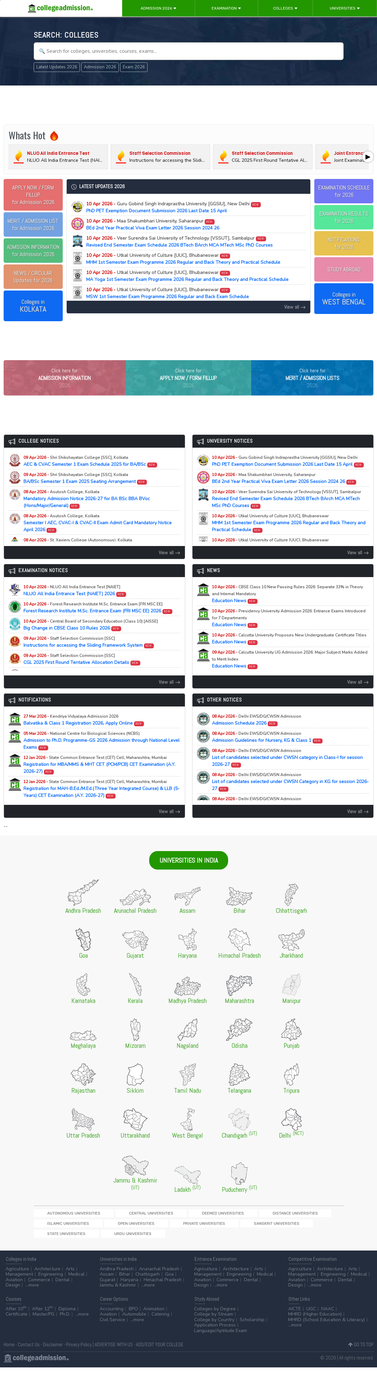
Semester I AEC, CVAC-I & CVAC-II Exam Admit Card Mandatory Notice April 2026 (97, 536)
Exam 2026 (134, 67)
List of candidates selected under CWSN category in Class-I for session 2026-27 (287, 771)
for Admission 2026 (33, 195)
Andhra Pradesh (117, 1274)
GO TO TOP (361, 1350)
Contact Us (29, 1350)
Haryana (129, 1285)
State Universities (152, 1238)
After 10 (16, 1314)
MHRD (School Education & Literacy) (326, 1325)
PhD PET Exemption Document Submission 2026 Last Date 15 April (173, 207)
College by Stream (213, 1320)
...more (32, 1290)
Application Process (215, 1330)
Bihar (124, 1280)
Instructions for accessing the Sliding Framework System (88, 655)
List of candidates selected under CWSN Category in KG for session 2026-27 (290, 795)
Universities (345, 8)
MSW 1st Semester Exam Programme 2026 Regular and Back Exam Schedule (167, 293)
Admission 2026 (159, 8)
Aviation (14, 1285)
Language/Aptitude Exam (220, 1336)
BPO (133, 1314)
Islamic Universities (264, 1227)
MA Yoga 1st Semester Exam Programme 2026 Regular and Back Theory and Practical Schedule (187, 276)
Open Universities (308, 1227)
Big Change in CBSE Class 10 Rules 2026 (90, 638)
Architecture (47, 1274)
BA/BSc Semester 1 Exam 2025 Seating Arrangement (85, 492)
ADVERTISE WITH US (114, 1350)
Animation (153, 1314)
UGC (311, 1314)
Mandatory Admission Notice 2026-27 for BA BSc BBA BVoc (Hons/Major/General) (86, 512)
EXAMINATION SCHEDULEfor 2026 (344, 191)
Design (13, 1290)
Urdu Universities (196, 1238)
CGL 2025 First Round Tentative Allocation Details (82, 673)
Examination (226, 8)
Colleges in (33, 306)
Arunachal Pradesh (159, 1274)
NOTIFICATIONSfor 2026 (344, 243)
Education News (287, 607)
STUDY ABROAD (343, 269)
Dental (62, 1285)
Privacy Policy (79, 1350)
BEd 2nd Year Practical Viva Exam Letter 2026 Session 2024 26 (152, 224)
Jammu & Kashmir (118, 1290)
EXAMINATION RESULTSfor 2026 (344, 217)
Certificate (16, 1320)
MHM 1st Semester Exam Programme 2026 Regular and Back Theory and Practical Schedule (183, 258)
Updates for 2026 (33, 276)
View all (295, 306)
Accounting (111, 1314)
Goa (169, 1280)
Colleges (285, 8)
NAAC (327, 1314)
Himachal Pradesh (163, 1285)
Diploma (67, 1314)
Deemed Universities (165, 1227)
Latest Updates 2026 (56, 67)
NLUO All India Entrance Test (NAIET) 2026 (74, 604)
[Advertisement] (189, 105)
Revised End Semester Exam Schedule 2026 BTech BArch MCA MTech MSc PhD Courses (179, 241)
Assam (107, 1280)
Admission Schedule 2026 (256, 733)
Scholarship (252, 1325)
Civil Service (112, 1325)
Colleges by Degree (215, 1314)
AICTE (294, 1314)
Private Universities (56, 1238)
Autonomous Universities (61, 1227)
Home (9, 1350)
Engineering (50, 1280)
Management (19, 1280)
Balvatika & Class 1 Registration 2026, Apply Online (83, 733)
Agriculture (17, 1274)
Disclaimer (53, 1350)
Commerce (39, 1285)
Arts (70, 1274)
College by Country (214, 1325)
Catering (160, 1320)
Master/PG (43, 1320)
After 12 (42, 1314)
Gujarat (107, 1285)
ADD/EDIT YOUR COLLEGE (160, 1350)
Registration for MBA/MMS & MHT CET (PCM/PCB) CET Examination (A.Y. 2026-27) (99, 778)
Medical (76, 1280)
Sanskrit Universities (105, 1238)
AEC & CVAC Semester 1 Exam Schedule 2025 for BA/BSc (90, 474)
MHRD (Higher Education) (315, 1320)
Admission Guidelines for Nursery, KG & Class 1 (267, 750)
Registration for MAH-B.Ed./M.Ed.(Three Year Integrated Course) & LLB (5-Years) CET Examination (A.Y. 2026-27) (101, 802)
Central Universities (116, 1227)
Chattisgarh (147, 1280)
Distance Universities (214, 1227)
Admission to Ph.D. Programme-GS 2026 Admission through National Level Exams (101, 754)
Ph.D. (65, 1320)
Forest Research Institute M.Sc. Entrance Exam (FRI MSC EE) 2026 (98, 621)
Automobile (134, 1320)
